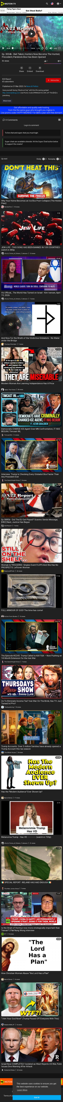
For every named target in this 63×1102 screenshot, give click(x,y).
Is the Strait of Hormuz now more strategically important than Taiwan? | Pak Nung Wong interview (30, 929)
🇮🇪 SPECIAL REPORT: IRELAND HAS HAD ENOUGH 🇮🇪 (26, 882)
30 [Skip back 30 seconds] (42, 48)
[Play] (3, 48)
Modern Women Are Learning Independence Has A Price (27, 383)
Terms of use (9, 1096)
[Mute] (51, 48)
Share (21, 69)
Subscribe (53, 80)
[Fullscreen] (59, 48)
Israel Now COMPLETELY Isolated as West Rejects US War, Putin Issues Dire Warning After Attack (31, 1065)
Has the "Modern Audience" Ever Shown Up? (21, 791)
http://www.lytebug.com (11, 93)
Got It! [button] (36, 1097)
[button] (52, 3)
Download (40, 69)
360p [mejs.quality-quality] (55, 48)
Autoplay (51, 159)
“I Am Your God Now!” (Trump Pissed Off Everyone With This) (30, 1018)
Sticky (39, 159)
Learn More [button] (22, 1090)
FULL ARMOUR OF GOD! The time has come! (22, 610)
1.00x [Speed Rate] (38, 48)
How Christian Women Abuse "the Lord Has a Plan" (25, 973)
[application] (31, 33)
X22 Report (6, 79)
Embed (30, 69)
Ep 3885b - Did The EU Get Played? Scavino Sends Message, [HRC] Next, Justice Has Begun (29, 520)
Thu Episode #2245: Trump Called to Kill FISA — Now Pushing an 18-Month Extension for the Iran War (31, 656)
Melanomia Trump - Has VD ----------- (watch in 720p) (26, 837)
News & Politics (32, 86)
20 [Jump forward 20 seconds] (46, 48)
